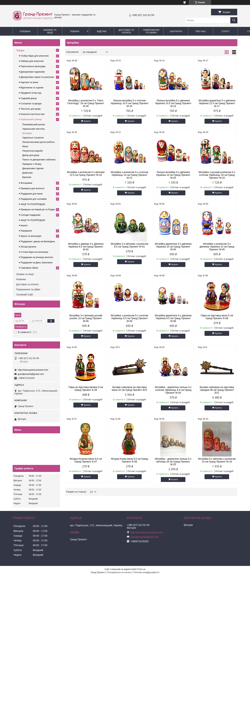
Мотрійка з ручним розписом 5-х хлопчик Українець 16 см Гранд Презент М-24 (217, 175)
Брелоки (26, 177)
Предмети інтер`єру (31, 93)
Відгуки (101, 31)
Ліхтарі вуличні (28, 246)
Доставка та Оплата (126, 31)
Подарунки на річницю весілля (37, 257)
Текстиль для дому (31, 108)
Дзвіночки (27, 172)
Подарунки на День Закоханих (37, 262)
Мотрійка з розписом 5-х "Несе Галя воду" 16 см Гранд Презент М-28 (85, 103)
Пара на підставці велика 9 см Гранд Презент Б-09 (85, 388)
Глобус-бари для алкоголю (35, 55)
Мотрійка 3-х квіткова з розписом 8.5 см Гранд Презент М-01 (129, 245)
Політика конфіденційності (146, 572)
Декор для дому (30, 155)
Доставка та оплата (27, 284)
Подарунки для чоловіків (34, 199)
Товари (74, 31)
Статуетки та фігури (31, 103)
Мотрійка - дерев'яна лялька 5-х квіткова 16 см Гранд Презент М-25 (173, 461)
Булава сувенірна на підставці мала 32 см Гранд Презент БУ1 (129, 388)
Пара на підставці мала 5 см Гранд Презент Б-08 (217, 317)
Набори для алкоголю (32, 61)
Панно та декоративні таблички (38, 159)
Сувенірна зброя (29, 267)
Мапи (25, 146)
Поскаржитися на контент (119, 572)
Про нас (201, 31)
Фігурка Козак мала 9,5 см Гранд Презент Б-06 (129, 460)
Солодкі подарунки (30, 215)
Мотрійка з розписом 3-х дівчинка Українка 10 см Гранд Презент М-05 (217, 246)
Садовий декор (29, 98)
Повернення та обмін (151, 31)
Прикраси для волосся (32, 188)
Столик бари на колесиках (34, 252)
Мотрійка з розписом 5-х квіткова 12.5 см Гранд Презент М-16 (85, 173)
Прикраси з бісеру (31, 164)
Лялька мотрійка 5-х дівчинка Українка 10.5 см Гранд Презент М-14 (173, 103)
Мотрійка (27, 133)
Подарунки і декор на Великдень (38, 241)
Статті (225, 31)
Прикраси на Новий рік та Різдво (38, 209)
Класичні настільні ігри (33, 114)
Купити (87, 121)
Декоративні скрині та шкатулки (37, 77)
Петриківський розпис (33, 124)
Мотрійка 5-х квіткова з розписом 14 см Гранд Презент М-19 (217, 460)
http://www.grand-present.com (33, 369)
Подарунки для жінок (32, 193)
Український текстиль (33, 129)
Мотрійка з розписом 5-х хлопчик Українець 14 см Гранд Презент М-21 (129, 175)
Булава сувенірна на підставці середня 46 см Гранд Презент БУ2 (217, 390)
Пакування (26, 230)
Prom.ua (141, 569)
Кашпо (24, 225)
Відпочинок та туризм (32, 87)
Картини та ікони (29, 82)
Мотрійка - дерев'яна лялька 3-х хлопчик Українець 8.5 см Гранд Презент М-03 (173, 390)
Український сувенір (31, 119)
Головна (25, 31)
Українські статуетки (33, 137)
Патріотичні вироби (32, 150)
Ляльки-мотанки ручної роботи (38, 142)
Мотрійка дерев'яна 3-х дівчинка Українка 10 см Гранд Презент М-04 (173, 246)
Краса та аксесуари (31, 236)
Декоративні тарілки (33, 168)
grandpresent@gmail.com (31, 374)
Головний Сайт (24, 294)
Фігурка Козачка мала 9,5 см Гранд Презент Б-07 (86, 460)
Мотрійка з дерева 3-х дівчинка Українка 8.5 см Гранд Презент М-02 (86, 246)
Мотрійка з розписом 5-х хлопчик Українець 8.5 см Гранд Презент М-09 (129, 318)
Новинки (21, 279)
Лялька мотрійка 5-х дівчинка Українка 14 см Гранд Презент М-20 (173, 175)
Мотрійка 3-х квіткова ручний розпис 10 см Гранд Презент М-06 (85, 318)
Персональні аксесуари (33, 66)
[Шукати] (233, 20)
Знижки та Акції (49, 31)
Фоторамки (26, 183)
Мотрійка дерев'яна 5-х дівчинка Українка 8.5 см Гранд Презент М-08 (173, 318)
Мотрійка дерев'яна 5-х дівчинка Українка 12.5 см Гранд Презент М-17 (217, 103)
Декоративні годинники (33, 71)
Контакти (176, 31)
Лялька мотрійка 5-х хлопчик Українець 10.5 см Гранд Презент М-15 (130, 103)
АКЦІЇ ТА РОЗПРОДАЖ (33, 204)
